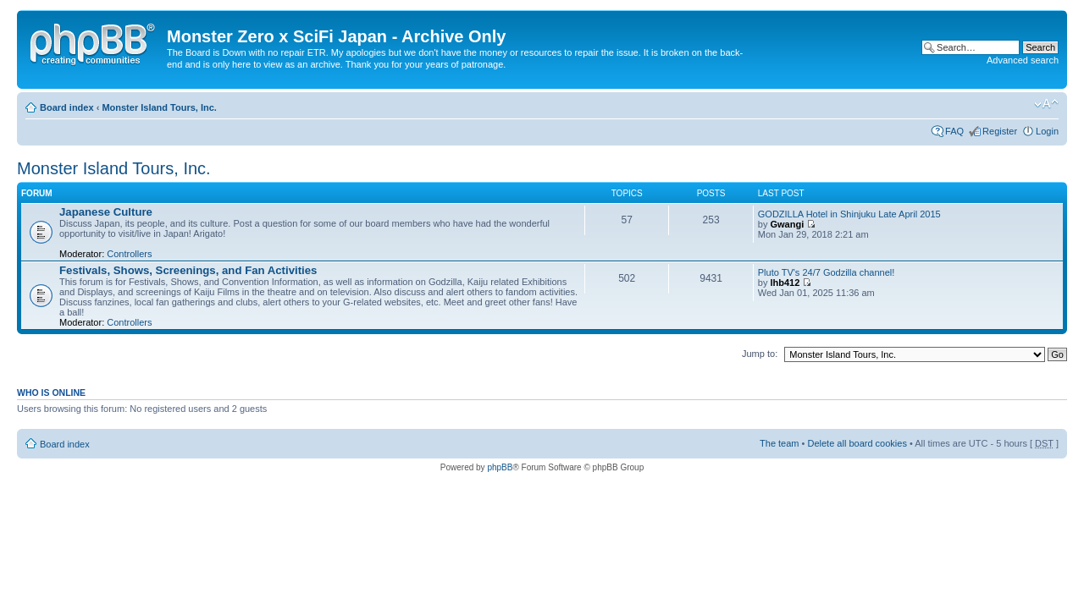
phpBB (499, 467)
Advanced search (1023, 60)
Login (1047, 131)
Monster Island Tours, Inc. (159, 107)
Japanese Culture (105, 212)
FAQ (954, 131)
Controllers (129, 254)
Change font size (1046, 104)
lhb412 (784, 282)
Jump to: (759, 354)
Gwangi (787, 224)
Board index (67, 107)
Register (999, 131)
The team (779, 443)
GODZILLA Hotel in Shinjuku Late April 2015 (849, 214)
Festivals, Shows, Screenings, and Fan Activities (188, 270)
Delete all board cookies (856, 443)
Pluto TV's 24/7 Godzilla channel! (826, 272)
